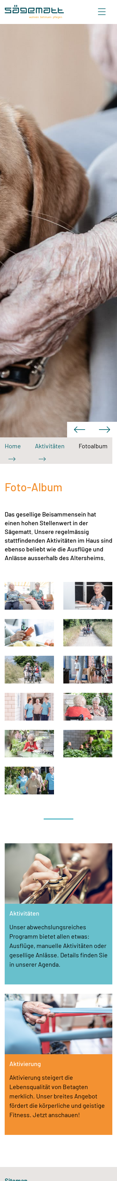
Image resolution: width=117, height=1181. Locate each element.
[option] (58, 230)
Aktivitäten (50, 446)
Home (13, 446)
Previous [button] (79, 429)
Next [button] (104, 429)
